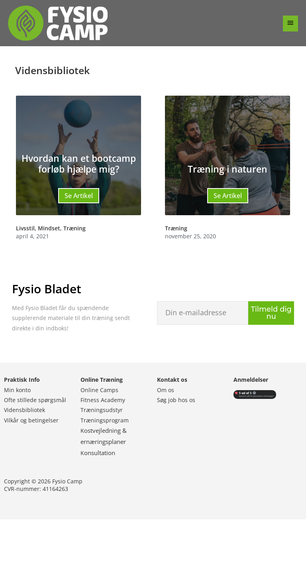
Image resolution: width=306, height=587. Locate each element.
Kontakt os (172, 379)
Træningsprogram (104, 420)
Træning (74, 228)
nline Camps (102, 390)
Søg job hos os (176, 400)
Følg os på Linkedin (186, 548)
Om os (165, 390)
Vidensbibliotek (24, 410)
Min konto (17, 390)
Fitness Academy (102, 400)
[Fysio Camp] (58, 23)
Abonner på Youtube (252, 548)
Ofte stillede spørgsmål (35, 400)
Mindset (49, 228)
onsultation (99, 453)
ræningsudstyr (103, 410)
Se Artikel (79, 195)
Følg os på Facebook (53, 553)
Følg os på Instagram (119, 553)
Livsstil (25, 228)
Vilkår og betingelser (31, 420)
